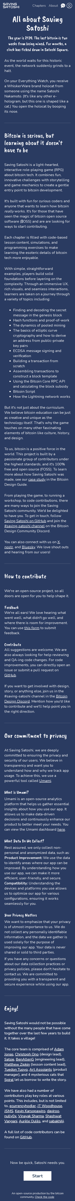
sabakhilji (56, 1121)
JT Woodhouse (49, 1105)
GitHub (10, 675)
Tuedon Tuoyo (16, 1069)
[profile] (69, 5)
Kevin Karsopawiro (30, 1111)
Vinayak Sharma (31, 1116)
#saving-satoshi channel (24, 526)
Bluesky (28, 547)
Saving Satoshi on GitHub (25, 520)
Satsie (9, 1059)
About (53, 5)
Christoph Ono (27, 1054)
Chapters (39, 5)
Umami (45, 780)
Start (37, 1176)
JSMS (8, 1111)
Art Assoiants (40, 1069)
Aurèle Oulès (29, 1121)
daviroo (53, 1111)
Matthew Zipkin (17, 1064)
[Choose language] (63, 5)
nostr (8, 547)
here (61, 829)
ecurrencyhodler (22, 1105)
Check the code (44, 1197)
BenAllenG (25, 1059)
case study (37, 479)
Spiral (9, 1079)
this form (31, 627)
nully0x (10, 1116)
